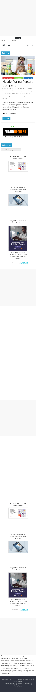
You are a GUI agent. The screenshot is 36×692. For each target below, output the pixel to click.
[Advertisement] (18, 18)
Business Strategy (8, 78)
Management (28, 78)
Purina (7, 96)
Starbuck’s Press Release (8, 40)
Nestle (13, 93)
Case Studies (18, 78)
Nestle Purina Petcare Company (17, 83)
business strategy (17, 91)
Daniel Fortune (18, 88)
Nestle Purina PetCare (22, 93)
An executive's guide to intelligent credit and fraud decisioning (18, 189)
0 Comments (27, 88)
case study (8, 93)
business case (8, 91)
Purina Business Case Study (17, 96)
